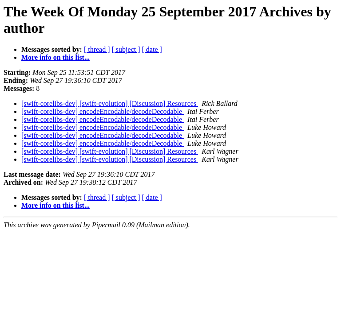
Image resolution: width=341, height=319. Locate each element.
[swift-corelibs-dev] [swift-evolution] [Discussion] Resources (109, 103)
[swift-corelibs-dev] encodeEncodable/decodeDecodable (102, 111)
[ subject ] (126, 49)
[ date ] (152, 49)
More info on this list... (55, 57)
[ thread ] (97, 49)
